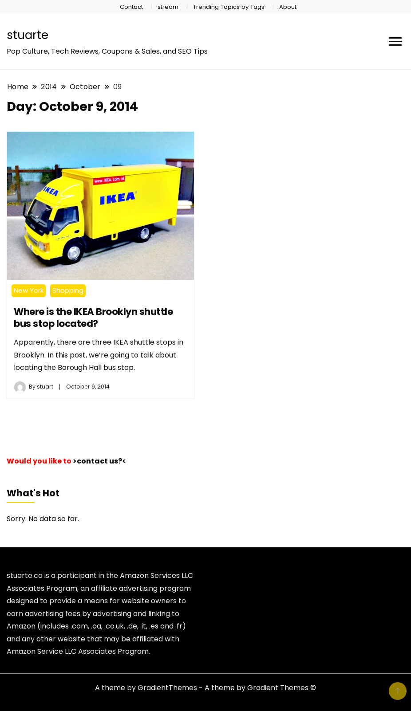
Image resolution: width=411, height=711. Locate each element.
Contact (131, 7)
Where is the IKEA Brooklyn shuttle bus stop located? (93, 317)
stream (168, 7)
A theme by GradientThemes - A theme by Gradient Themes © (205, 688)
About (287, 7)
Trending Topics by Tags (229, 7)
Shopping (67, 290)
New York (28, 290)
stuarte (27, 35)
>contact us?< (99, 461)
